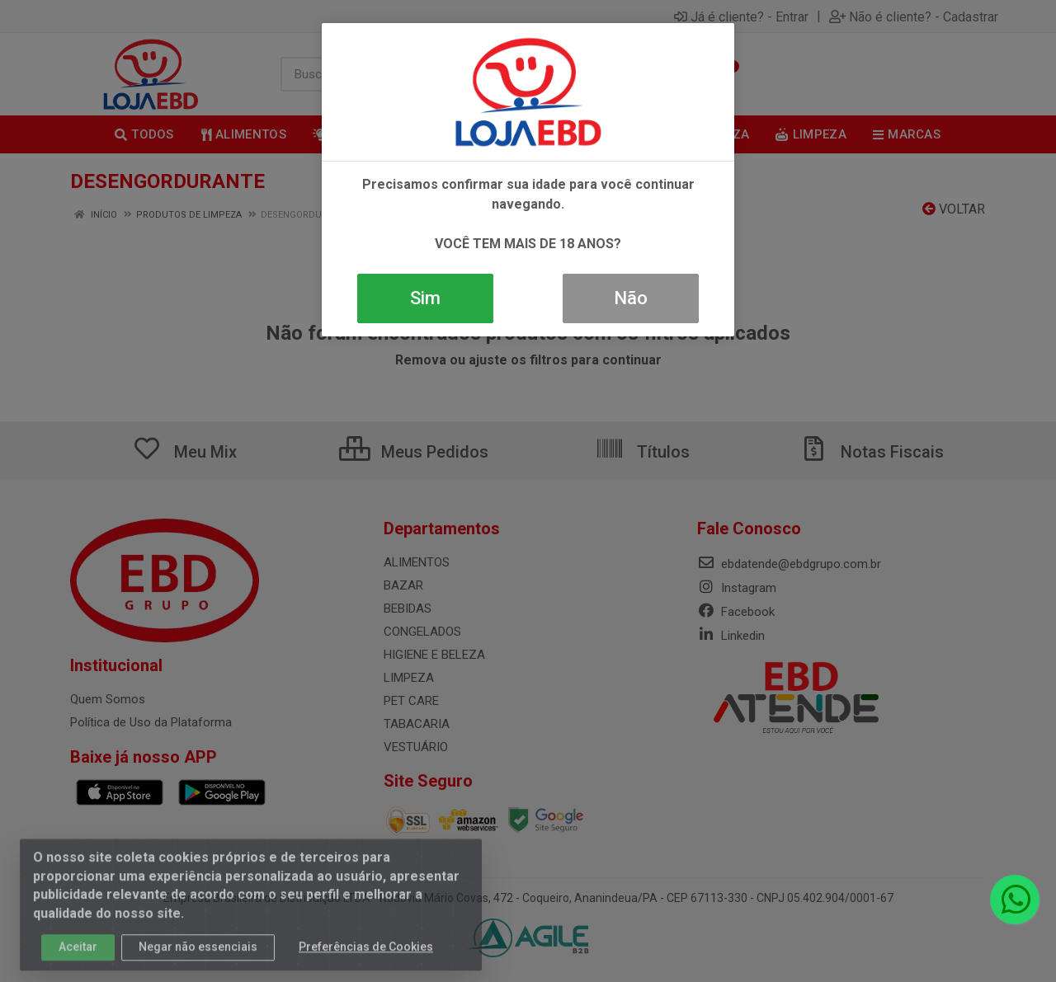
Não (631, 298)
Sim (425, 298)
